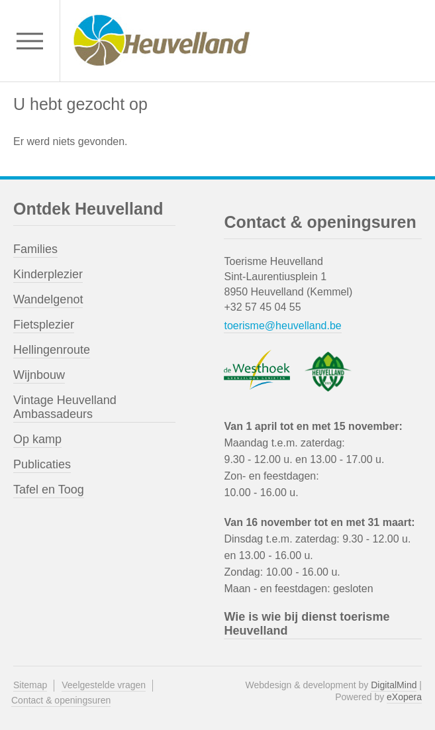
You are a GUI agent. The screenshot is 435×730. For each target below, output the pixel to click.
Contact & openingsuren (61, 700)
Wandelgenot (48, 299)
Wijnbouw (39, 375)
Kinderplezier (48, 274)
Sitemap (30, 685)
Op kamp (37, 439)
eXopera (404, 697)
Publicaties (42, 464)
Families (35, 249)
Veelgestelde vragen (104, 685)
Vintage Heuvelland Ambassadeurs (65, 407)
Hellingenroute (51, 349)
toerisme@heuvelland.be (282, 325)
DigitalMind (393, 685)
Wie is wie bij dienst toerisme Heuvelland (306, 623)
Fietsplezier (43, 324)
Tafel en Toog (48, 489)
